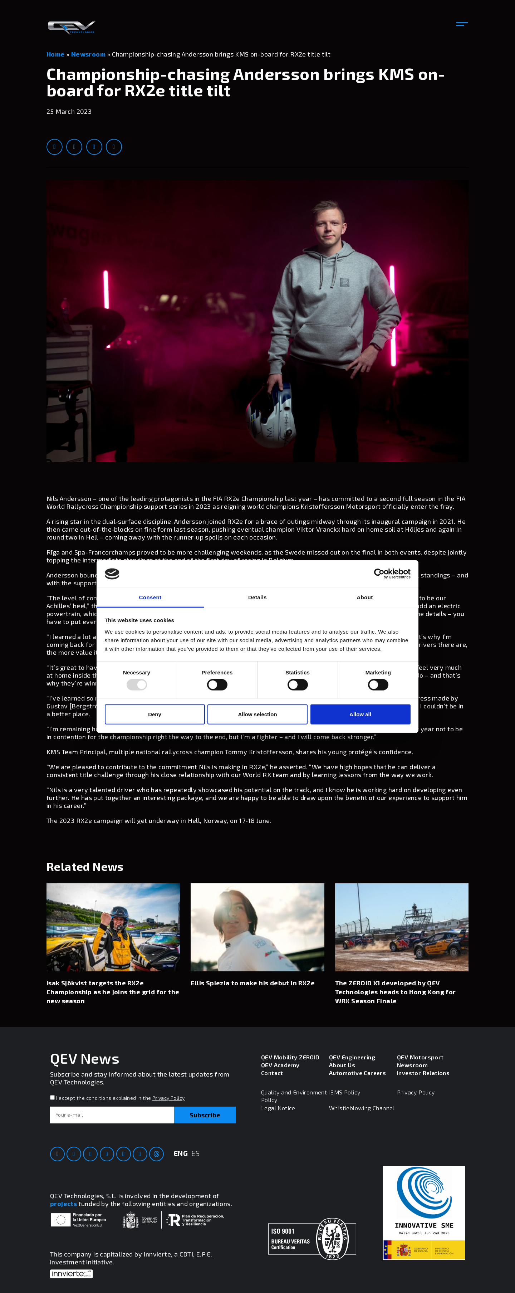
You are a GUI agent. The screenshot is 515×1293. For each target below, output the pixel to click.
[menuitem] (181, 1158)
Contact (272, 1072)
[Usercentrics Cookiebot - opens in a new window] (379, 574)
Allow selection (257, 714)
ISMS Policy (344, 1092)
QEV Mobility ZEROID (290, 1057)
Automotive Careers (357, 1072)
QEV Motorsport (420, 1057)
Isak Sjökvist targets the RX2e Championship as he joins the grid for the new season (112, 992)
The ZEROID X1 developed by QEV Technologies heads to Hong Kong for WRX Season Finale (395, 992)
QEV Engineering (352, 1057)
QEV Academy (280, 1065)
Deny (154, 714)
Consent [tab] (150, 597)
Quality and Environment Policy (294, 1096)
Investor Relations (423, 1072)
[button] (462, 24)
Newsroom (88, 54)
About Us (342, 1065)
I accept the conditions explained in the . (121, 1098)
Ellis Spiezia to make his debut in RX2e (253, 983)
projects (63, 1203)
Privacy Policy (168, 1098)
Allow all (360, 714)
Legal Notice (278, 1107)
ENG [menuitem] (181, 1153)
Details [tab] (257, 597)
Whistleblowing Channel (361, 1107)
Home (55, 54)
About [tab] (365, 597)
